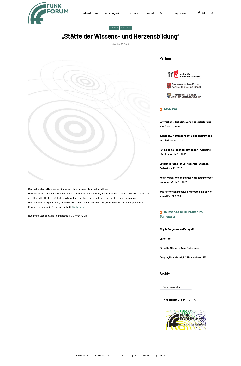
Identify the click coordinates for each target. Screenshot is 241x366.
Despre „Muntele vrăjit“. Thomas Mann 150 (183, 257)
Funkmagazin (112, 13)
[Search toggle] (210, 12)
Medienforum (89, 13)
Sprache (126, 28)
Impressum (181, 13)
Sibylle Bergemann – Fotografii (177, 229)
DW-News (170, 109)
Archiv (164, 13)
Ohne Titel (165, 238)
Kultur (114, 28)
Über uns (132, 13)
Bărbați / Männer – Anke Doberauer (179, 248)
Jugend (149, 13)
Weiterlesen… (80, 206)
